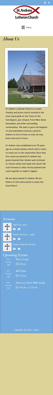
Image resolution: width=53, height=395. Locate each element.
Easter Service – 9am (24, 234)
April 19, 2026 (20, 224)
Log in (36, 329)
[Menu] (26, 27)
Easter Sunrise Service (24, 244)
